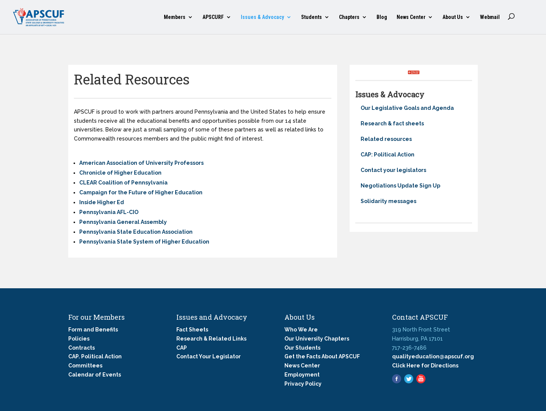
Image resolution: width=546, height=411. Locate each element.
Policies (78, 339)
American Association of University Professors (141, 163)
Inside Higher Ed (101, 202)
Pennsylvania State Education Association (136, 232)
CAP (181, 348)
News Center (411, 17)
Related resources (386, 139)
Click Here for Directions (425, 366)
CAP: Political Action (387, 155)
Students (311, 17)
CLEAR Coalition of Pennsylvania (123, 183)
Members (174, 17)
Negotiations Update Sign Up (400, 186)
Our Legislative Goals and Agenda (407, 108)
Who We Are (301, 330)
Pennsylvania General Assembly (123, 222)
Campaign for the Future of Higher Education (140, 192)
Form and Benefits (93, 330)
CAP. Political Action (95, 356)
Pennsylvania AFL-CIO (108, 212)
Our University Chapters (316, 339)
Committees (85, 366)
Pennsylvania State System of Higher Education (144, 242)
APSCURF (213, 17)
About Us (452, 17)
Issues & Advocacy (262, 17)
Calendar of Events (94, 375)
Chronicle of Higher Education (120, 173)
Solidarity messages (388, 201)
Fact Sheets (192, 330)
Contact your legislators (393, 170)
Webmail (490, 17)
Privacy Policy (303, 384)
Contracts (81, 348)
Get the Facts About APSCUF (322, 356)
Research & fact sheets (392, 123)
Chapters (349, 17)
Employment (302, 375)
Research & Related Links (211, 339)
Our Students (302, 348)
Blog (382, 17)
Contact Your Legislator (208, 356)
